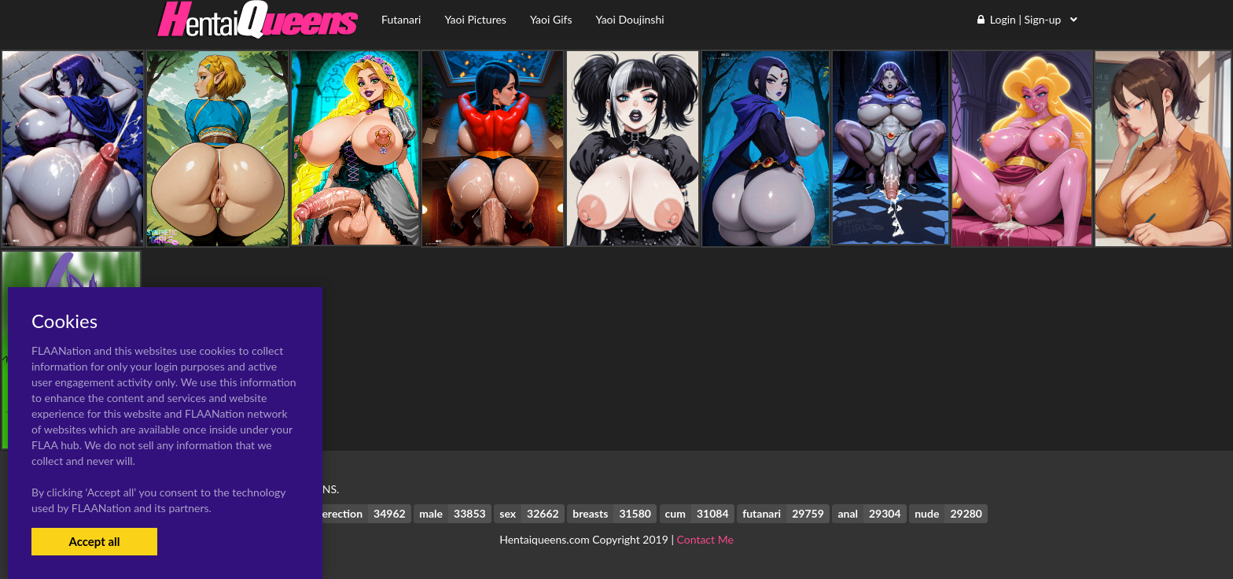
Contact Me (705, 539)
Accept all (94, 541)
